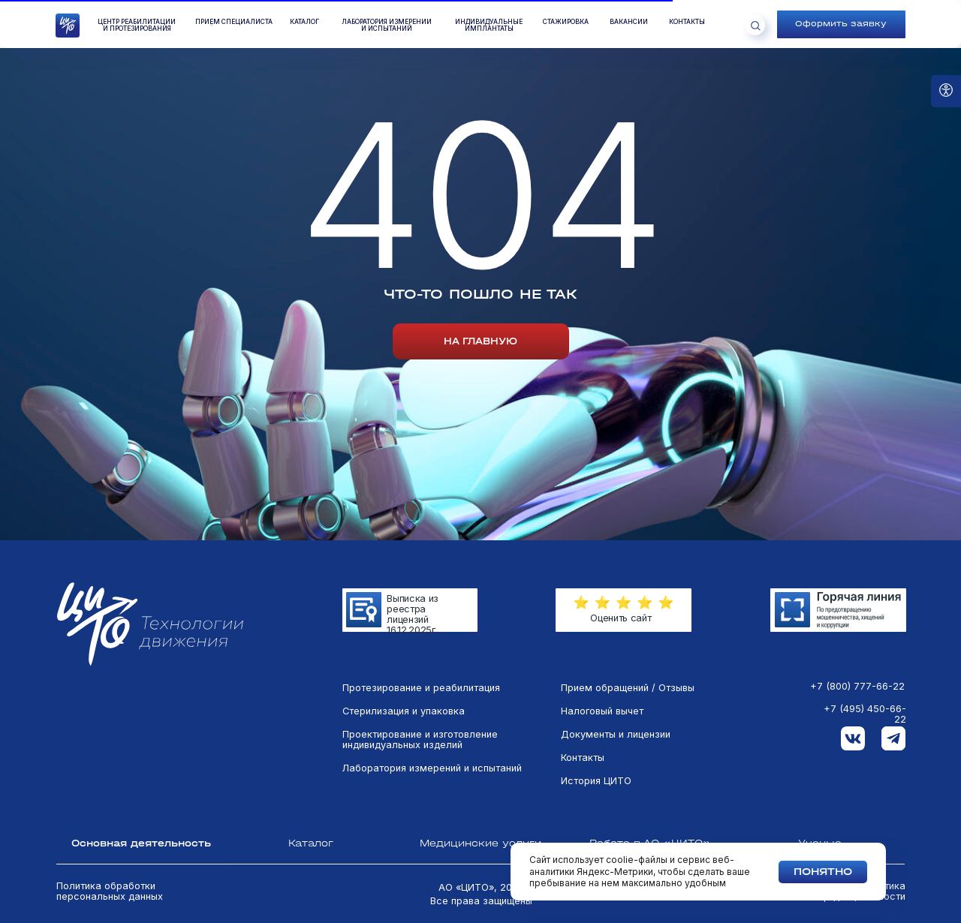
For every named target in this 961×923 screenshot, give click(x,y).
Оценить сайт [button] (620, 618)
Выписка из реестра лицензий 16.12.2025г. (412, 614)
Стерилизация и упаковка (403, 711)
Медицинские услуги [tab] (480, 843)
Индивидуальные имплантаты (489, 26)
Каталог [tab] (310, 843)
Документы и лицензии (615, 734)
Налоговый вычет (602, 711)
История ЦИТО (596, 781)
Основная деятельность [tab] (141, 843)
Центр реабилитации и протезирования (137, 26)
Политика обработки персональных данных (109, 891)
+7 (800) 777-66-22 (857, 686)
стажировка (566, 22)
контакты (687, 22)
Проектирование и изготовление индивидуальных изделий (420, 739)
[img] (837, 610)
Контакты (582, 758)
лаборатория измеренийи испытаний (387, 26)
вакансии (629, 22)
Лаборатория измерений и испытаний (432, 768)
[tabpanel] (480, 758)
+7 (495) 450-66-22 (865, 714)
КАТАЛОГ (304, 22)
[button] (841, 24)
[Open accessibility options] (946, 91)
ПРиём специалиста (234, 22)
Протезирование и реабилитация (421, 688)
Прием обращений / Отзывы (627, 688)
